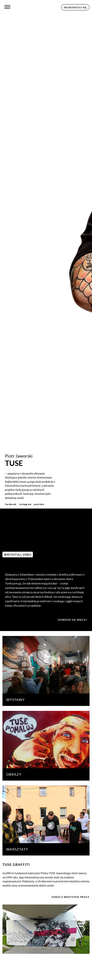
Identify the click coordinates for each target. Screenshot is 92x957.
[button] (8, 929)
